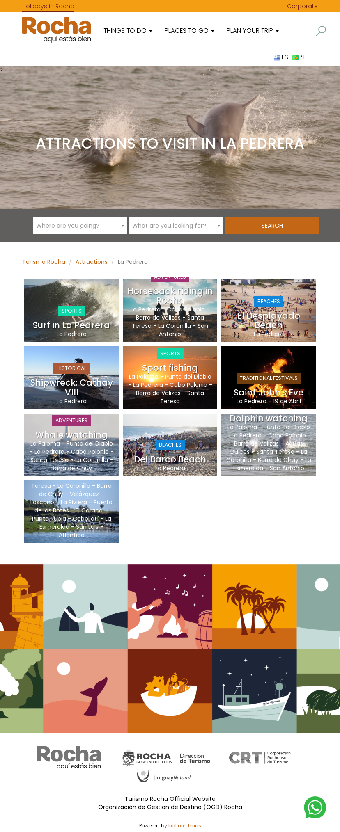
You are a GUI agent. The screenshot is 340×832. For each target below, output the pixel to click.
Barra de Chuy (71, 468)
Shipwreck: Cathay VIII (71, 387)
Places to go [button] (189, 30)
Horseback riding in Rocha (170, 295)
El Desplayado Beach (268, 320)
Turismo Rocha (43, 262)
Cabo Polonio (186, 309)
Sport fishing (170, 368)
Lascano (42, 502)
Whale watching (71, 435)
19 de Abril (287, 401)
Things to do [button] (127, 30)
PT (299, 57)
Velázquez (84, 494)
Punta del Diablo (188, 377)
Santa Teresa (49, 460)
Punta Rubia (49, 518)
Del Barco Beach (170, 459)
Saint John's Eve (268, 392)
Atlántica (72, 535)
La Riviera (74, 502)
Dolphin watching (269, 418)
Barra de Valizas (158, 317)
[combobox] (80, 225)
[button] (321, 31)
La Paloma (144, 377)
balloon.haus (184, 826)
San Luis (87, 527)
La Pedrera (72, 334)
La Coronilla (174, 326)
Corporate (302, 6)
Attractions (92, 262)
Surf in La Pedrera (71, 325)
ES (281, 57)
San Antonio (287, 468)
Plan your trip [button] (253, 30)
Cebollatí (86, 518)
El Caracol (90, 510)
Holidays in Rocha (48, 6)
